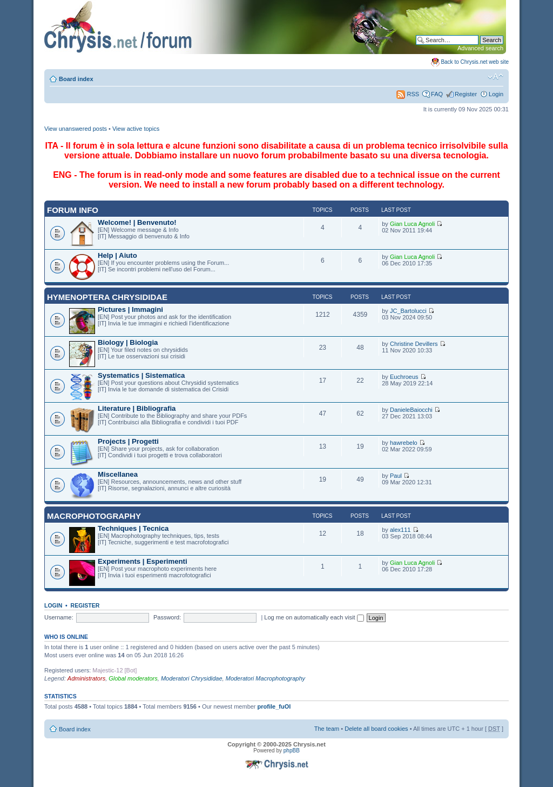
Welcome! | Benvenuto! (137, 222)
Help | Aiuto (117, 255)
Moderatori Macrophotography (265, 678)
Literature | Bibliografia (137, 408)
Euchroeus (404, 377)
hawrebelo (403, 442)
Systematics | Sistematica (141, 375)
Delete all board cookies (376, 728)
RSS (407, 94)
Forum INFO (72, 210)
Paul (396, 475)
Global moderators (133, 678)
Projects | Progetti (128, 441)
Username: (58, 617)
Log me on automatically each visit (313, 617)
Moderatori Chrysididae (191, 678)
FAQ (437, 94)
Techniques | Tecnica (133, 528)
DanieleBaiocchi (411, 409)
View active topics (135, 128)
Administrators (86, 678)
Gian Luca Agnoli (412, 224)
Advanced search (480, 48)
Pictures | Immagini (130, 309)
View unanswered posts (75, 128)
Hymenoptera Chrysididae (107, 297)
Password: (167, 617)
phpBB (292, 750)
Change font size (495, 77)
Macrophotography (94, 516)
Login (496, 94)
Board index (76, 79)
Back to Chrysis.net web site (475, 62)
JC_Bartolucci (408, 311)
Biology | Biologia (128, 342)
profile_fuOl (274, 706)
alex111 (400, 529)
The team (326, 728)
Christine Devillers (414, 344)
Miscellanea (118, 474)
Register (466, 94)
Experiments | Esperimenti (142, 561)
